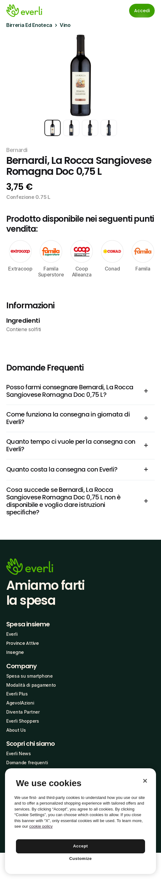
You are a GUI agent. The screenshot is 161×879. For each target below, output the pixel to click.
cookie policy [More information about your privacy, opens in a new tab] (41, 826)
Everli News (18, 753)
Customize (80, 858)
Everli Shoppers (22, 721)
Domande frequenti (27, 762)
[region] (80, 821)
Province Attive (22, 643)
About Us (16, 730)
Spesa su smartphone (29, 676)
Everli (12, 634)
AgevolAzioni (20, 702)
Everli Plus (17, 693)
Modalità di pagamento (31, 685)
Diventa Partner (23, 712)
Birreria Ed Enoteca (29, 25)
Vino (65, 25)
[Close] (145, 781)
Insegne (15, 652)
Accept (80, 846)
